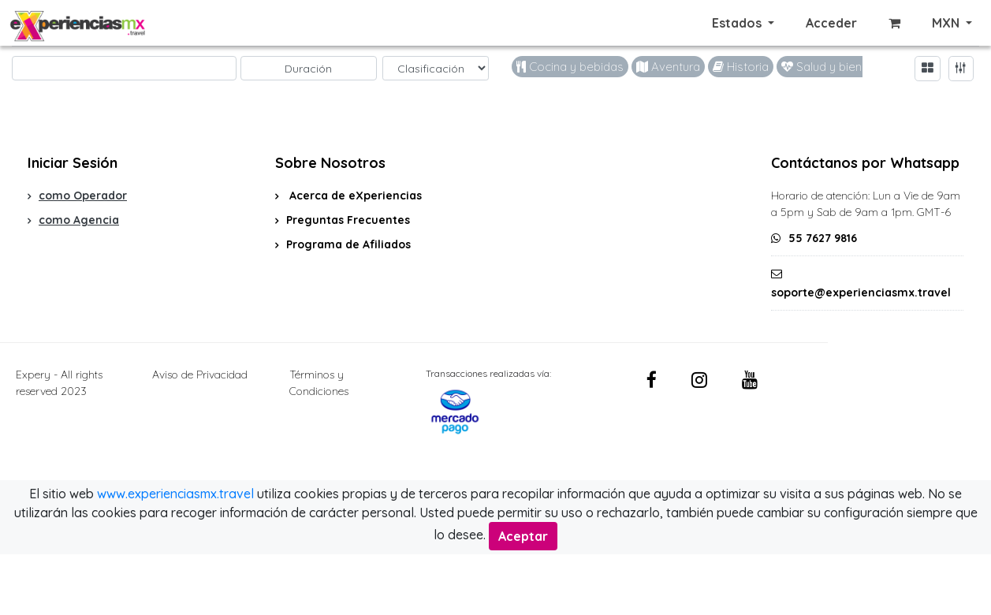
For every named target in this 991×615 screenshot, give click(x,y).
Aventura (668, 66)
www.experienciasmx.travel (175, 493)
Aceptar (523, 536)
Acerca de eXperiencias (354, 195)
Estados (738, 23)
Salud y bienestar (835, 66)
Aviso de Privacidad (200, 374)
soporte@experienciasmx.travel (861, 292)
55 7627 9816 (822, 238)
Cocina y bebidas (570, 66)
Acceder (831, 23)
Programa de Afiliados (348, 244)
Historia (741, 66)
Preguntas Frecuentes (348, 220)
